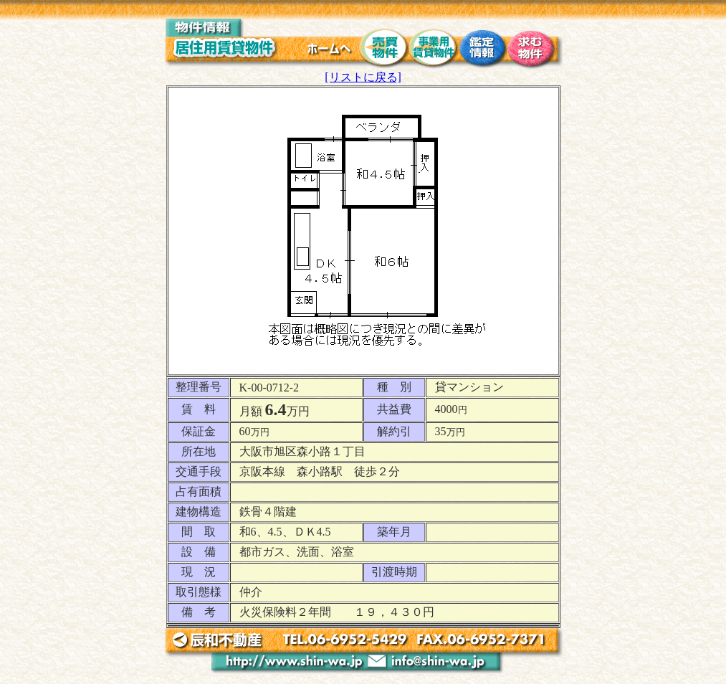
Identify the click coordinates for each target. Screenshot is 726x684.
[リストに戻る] (363, 77)
